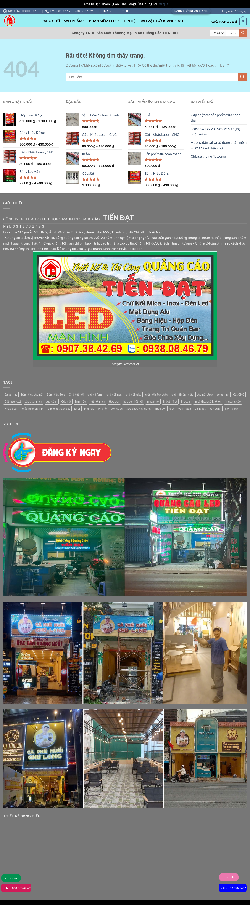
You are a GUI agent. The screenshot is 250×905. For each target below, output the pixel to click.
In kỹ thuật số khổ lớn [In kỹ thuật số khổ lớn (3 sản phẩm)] (207, 401)
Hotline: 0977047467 (232, 888)
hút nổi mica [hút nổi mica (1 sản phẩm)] (97, 401)
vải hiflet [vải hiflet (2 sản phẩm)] (200, 408)
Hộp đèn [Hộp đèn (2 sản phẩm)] (114, 401)
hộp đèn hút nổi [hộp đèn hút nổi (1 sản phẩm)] (133, 401)
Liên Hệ (129, 21)
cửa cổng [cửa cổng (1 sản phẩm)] (51, 401)
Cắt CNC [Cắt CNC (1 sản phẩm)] (238, 394)
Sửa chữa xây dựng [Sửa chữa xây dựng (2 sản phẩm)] (138, 408)
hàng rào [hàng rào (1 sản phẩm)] (80, 401)
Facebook (135, 248)
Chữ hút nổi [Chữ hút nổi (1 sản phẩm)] (76, 394)
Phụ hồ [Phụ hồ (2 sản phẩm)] (102, 408)
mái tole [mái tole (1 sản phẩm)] (89, 408)
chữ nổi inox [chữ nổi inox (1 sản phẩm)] (114, 394)
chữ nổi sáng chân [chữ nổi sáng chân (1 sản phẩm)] (156, 394)
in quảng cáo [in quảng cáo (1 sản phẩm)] (233, 401)
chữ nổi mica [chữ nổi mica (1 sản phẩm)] (133, 394)
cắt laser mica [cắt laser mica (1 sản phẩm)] (33, 401)
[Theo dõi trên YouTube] (127, 11)
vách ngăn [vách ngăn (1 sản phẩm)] (184, 408)
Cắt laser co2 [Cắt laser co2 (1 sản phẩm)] (13, 401)
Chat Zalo (11, 878)
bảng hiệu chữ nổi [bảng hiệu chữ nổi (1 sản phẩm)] (32, 394)
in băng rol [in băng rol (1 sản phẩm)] (153, 401)
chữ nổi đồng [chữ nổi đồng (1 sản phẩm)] (205, 394)
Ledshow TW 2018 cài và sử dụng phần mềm (215, 131)
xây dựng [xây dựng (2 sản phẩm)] (215, 408)
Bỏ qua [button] (163, 4)
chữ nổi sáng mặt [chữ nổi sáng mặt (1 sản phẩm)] (182, 394)
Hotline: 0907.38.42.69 (16, 888)
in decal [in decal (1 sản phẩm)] (185, 401)
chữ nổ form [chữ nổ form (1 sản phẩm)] (95, 394)
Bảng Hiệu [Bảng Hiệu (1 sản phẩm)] (11, 394)
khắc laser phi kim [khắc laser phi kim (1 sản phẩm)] (32, 408)
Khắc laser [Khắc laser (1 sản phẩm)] (11, 408)
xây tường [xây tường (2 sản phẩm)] (231, 408)
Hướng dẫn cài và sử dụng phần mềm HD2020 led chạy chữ (219, 145)
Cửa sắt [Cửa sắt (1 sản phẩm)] (66, 401)
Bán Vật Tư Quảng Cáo (161, 21)
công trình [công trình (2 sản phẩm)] (223, 394)
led (52, 237)
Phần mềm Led (103, 21)
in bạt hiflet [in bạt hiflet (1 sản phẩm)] (170, 401)
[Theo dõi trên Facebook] (123, 11)
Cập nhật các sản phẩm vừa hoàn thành (215, 117)
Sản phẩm (74, 21)
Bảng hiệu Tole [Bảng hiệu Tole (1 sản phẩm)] (56, 394)
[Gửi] (243, 33)
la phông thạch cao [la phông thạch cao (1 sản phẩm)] (58, 408)
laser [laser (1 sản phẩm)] (77, 408)
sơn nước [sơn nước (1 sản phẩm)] (117, 408)
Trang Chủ (49, 21)
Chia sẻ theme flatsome (208, 156)
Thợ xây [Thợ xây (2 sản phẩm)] (160, 408)
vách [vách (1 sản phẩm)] (171, 408)
